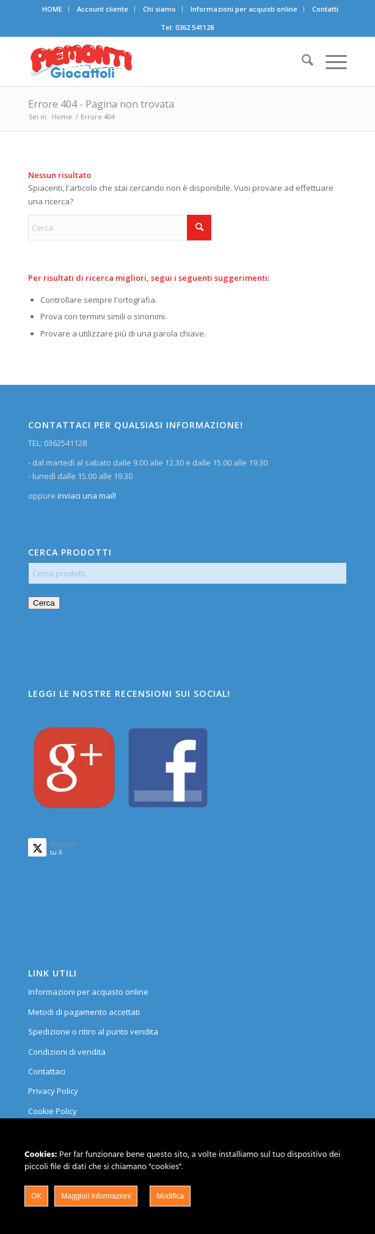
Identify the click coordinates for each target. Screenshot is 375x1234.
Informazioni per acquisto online (88, 991)
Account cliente (102, 8)
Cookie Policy (52, 1111)
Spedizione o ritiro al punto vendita (93, 1031)
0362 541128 (194, 27)
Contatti (325, 8)
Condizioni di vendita (67, 1051)
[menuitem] (52, 9)
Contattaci (46, 1071)
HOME (52, 8)
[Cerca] (301, 61)
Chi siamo (159, 8)
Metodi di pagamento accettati (84, 1011)
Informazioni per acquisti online (244, 8)
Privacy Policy (53, 1090)
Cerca (44, 603)
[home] (155, 61)
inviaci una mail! (86, 495)
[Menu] (330, 61)
